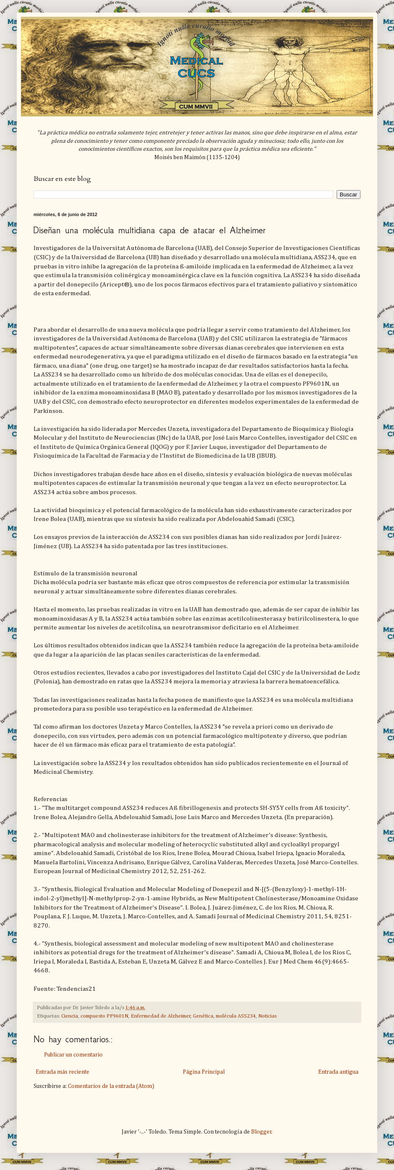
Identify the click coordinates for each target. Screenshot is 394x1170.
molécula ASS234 (236, 1016)
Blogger (261, 1132)
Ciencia (69, 1016)
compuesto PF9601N (104, 1016)
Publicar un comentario (73, 1055)
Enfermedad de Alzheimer (161, 1016)
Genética (203, 1016)
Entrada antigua (338, 1072)
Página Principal (204, 1072)
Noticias (267, 1016)
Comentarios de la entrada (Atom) (111, 1086)
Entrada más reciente (62, 1072)
